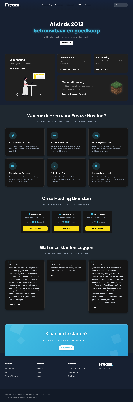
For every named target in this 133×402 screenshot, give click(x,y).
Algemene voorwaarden (76, 368)
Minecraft (70, 5)
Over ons (39, 368)
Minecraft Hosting (11, 376)
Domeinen (59, 5)
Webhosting (47, 5)
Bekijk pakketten (35, 228)
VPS (79, 5)
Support (39, 376)
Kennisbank (72, 376)
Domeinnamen (10, 380)
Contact (87, 5)
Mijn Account (120, 5)
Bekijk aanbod (66, 348)
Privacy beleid (73, 372)
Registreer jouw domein (69, 69)
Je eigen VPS (102, 69)
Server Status (41, 380)
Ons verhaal (66, 43)
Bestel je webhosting (18, 69)
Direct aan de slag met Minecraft (75, 94)
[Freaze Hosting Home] (106, 364)
